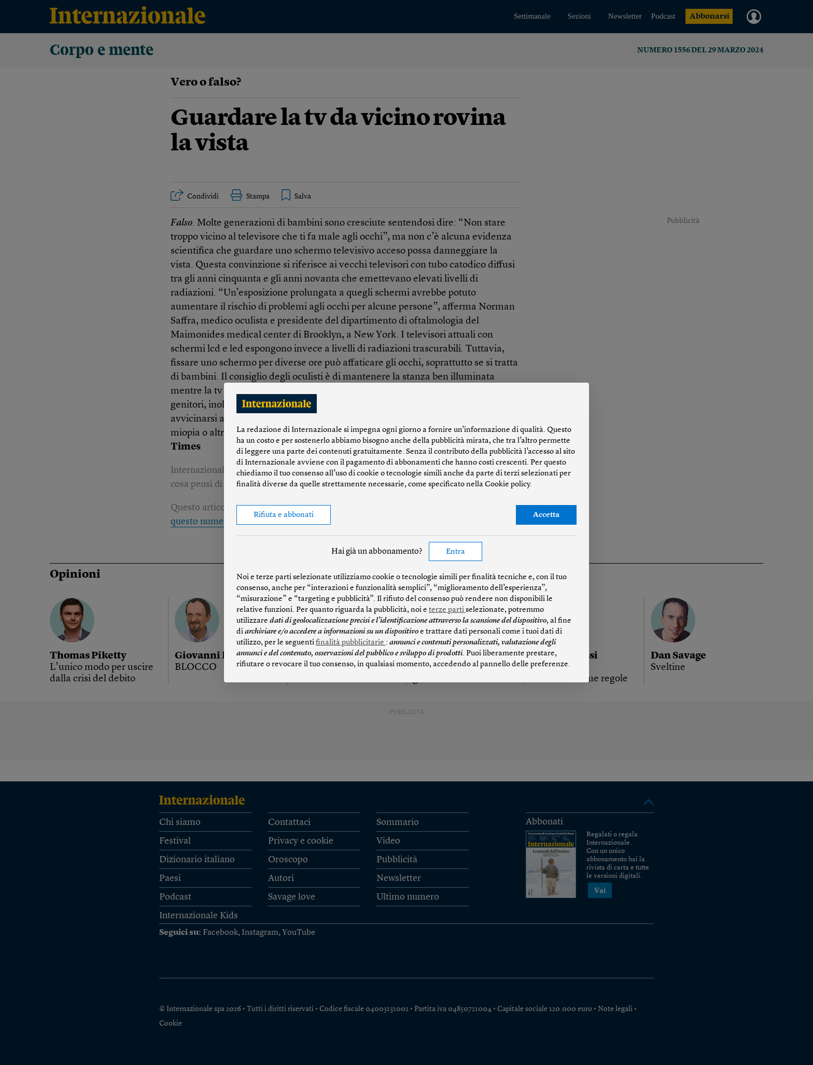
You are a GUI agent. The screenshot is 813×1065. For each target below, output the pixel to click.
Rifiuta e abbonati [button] (284, 515)
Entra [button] (455, 552)
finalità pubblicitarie (351, 643)
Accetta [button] (546, 515)
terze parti (447, 610)
